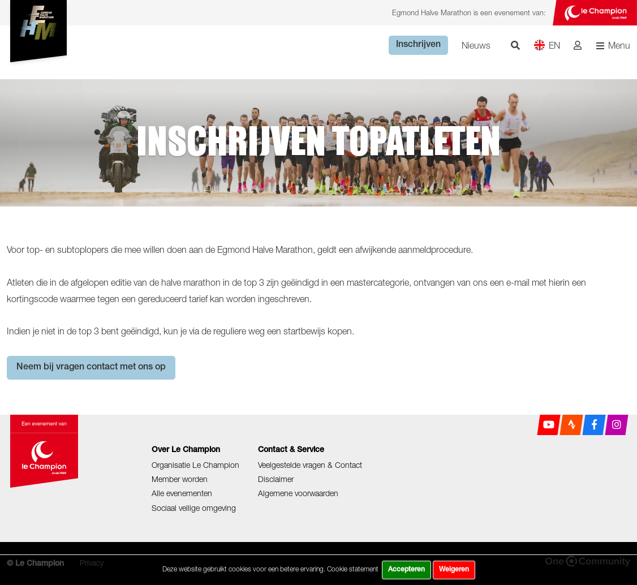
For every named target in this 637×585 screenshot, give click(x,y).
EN (546, 45)
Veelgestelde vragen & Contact (310, 465)
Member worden (180, 479)
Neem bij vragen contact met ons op (91, 367)
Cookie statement (352, 569)
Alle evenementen (182, 493)
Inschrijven (418, 45)
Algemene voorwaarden (298, 493)
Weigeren (454, 569)
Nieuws (476, 45)
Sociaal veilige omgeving (194, 508)
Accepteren (406, 569)
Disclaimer (276, 479)
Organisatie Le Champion (195, 465)
